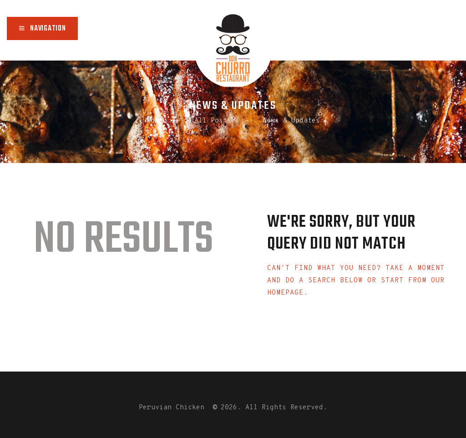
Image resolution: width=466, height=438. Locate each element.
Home (155, 121)
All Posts (212, 121)
